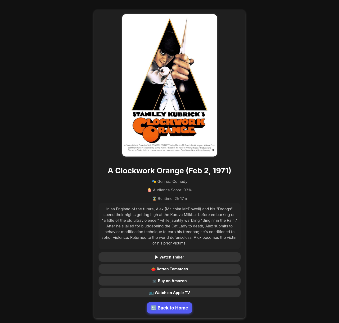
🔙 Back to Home (169, 308)
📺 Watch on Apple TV (169, 292)
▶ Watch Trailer (169, 257)
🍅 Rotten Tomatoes (169, 269)
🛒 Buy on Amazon (169, 280)
